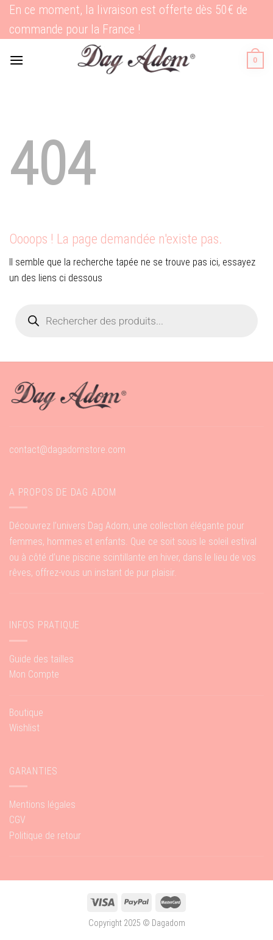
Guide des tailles (41, 659)
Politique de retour (45, 835)
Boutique (26, 712)
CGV (17, 820)
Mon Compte (34, 674)
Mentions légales (42, 804)
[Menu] (16, 60)
